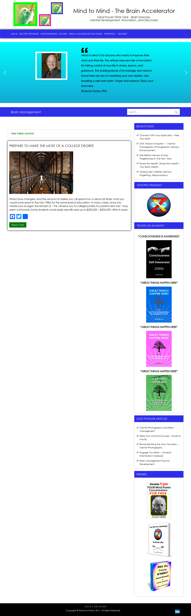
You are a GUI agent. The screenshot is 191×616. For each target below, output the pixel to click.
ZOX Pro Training (29, 33)
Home (14, 33)
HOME (88, 606)
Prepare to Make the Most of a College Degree (51, 146)
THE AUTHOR (100, 606)
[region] (95, 72)
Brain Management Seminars (85, 33)
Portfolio (109, 33)
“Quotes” (122, 33)
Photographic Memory (54, 33)
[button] (5, 72)
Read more (18, 224)
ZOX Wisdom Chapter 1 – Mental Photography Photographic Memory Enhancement (159, 147)
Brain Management (26, 112)
